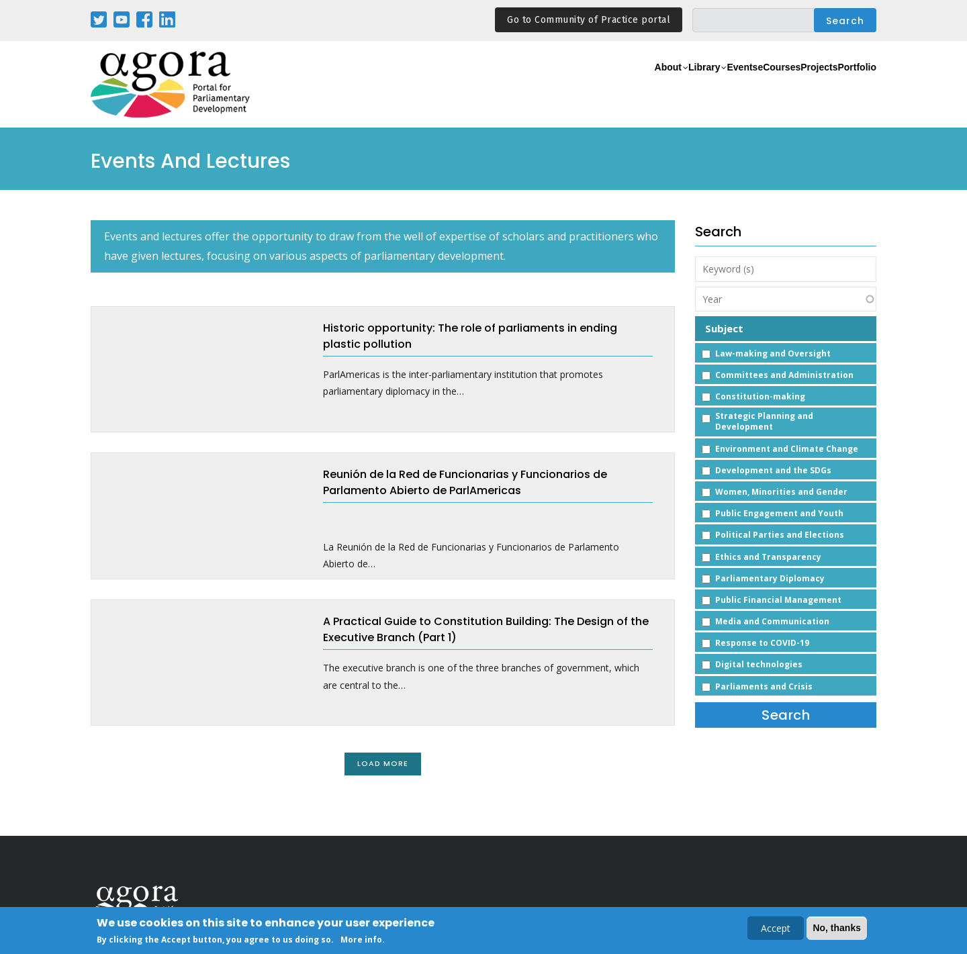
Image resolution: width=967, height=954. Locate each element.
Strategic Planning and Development (764, 421)
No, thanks (837, 927)
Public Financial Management (778, 600)
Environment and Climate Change (786, 449)
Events (681, 85)
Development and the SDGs (773, 470)
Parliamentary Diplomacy (770, 578)
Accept (775, 928)
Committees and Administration (784, 375)
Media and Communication (772, 621)
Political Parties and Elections (779, 534)
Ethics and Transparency (768, 557)
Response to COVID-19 (762, 643)
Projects (793, 85)
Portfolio (848, 85)
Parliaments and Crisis (764, 686)
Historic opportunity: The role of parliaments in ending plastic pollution (470, 336)
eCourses (735, 85)
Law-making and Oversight (773, 353)
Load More (382, 763)
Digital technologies (758, 664)
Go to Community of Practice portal (588, 20)
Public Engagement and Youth (779, 513)
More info (361, 939)
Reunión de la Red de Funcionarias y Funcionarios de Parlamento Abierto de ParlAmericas (465, 482)
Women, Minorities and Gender (781, 491)
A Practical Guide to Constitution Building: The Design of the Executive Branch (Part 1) (486, 629)
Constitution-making (760, 396)
